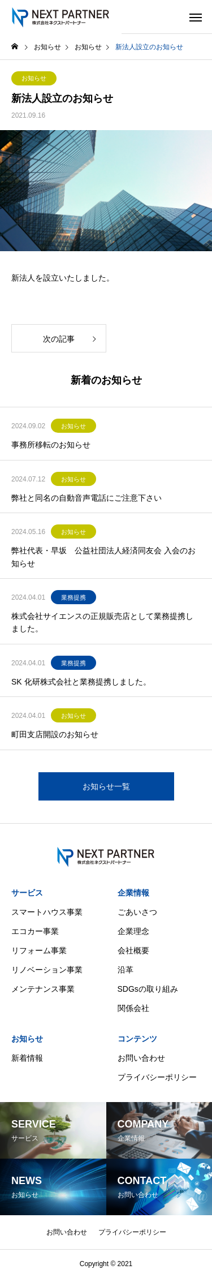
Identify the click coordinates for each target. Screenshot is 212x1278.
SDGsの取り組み (148, 988)
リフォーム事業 (39, 950)
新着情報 (27, 1057)
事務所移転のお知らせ (50, 444)
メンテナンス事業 (43, 988)
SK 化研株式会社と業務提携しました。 (81, 681)
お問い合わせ (141, 1057)
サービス (27, 892)
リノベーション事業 (47, 969)
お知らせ (33, 78)
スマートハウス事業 (47, 911)
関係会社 (133, 1008)
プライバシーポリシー (157, 1077)
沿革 (125, 969)
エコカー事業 (35, 931)
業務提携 (73, 597)
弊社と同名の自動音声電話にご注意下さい (86, 497)
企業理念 (133, 931)
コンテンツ (137, 1038)
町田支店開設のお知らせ (54, 734)
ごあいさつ (137, 911)
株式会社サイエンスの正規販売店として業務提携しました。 (102, 622)
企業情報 (133, 892)
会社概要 (133, 950)
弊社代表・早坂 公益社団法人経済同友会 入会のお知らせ (103, 556)
